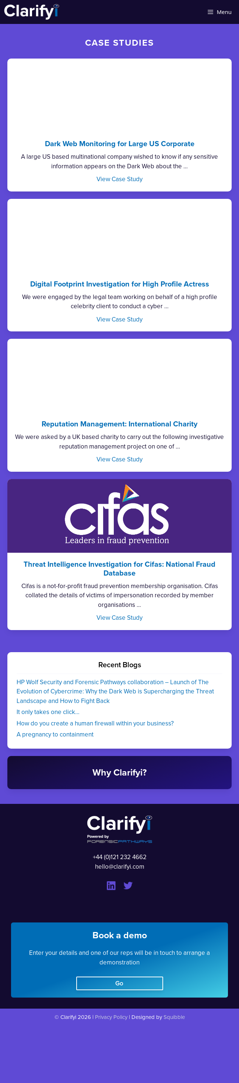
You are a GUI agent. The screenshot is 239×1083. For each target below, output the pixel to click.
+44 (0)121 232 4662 (120, 857)
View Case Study (119, 179)
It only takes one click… (48, 712)
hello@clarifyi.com (119, 867)
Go (119, 983)
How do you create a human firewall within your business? (95, 723)
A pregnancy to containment (55, 734)
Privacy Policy (111, 1017)
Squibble (174, 1017)
